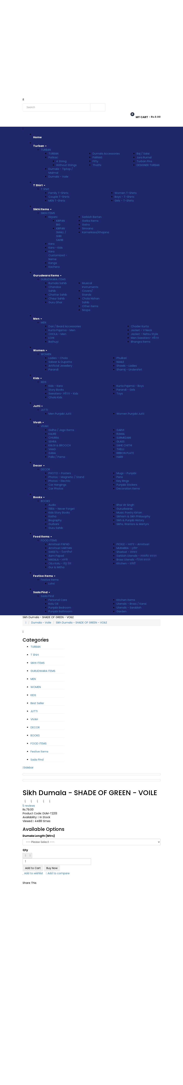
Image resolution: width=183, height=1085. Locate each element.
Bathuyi (53, 342)
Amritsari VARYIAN (60, 548)
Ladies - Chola (58, 358)
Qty (25, 850)
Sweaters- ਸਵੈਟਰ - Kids (63, 393)
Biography (55, 520)
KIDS (43, 382)
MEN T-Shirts (56, 201)
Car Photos (55, 488)
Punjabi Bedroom (59, 607)
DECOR (45, 469)
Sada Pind (47, 596)
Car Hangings (57, 485)
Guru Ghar (55, 302)
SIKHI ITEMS (48, 213)
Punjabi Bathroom (60, 611)
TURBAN (46, 150)
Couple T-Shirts (58, 197)
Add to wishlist (33, 873)
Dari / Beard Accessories (64, 326)
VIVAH (44, 426)
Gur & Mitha (56, 567)
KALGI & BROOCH (59, 445)
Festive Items (50, 580)
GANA (52, 453)
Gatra (86, 225)
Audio (52, 505)
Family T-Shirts (58, 193)
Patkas (53, 157)
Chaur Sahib (56, 298)
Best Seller (37, 703)
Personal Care (57, 600)
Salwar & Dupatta (60, 362)
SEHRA (52, 441)
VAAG (52, 449)
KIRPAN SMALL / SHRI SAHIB (61, 234)
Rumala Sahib (57, 283)
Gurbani (53, 524)
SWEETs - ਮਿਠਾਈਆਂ (60, 552)
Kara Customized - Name (57, 255)
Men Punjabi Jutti (59, 414)
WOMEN (46, 354)
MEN (43, 322)
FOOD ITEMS (49, 540)
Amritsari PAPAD (59, 544)
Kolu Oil (53, 604)
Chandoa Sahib (54, 289)
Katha (52, 516)
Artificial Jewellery (60, 366)
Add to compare (58, 873)
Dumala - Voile (58, 177)
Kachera (54, 267)
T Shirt (45, 189)
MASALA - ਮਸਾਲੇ (58, 560)
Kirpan (53, 217)
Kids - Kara (55, 386)
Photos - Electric (59, 481)
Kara (51, 244)
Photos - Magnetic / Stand (66, 477)
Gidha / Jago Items (61, 430)
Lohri (51, 584)
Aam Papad (56, 556)
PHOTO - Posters (59, 473)
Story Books (56, 390)
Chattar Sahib (57, 295)
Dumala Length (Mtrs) (39, 836)
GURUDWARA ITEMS (53, 279)
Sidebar (28, 767)
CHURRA (53, 438)
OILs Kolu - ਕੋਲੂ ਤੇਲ (59, 563)
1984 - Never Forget (61, 509)
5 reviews (29, 806)
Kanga (52, 263)
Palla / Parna (56, 457)
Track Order (66, 4)
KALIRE (52, 434)
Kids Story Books (59, 512)
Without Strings (66, 165)
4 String (61, 161)
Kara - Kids (55, 248)
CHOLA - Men (57, 334)
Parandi (53, 369)
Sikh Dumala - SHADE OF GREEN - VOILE (81, 622)
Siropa (86, 310)
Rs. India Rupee (33, 4)
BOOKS (45, 501)
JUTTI (44, 410)
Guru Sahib (55, 528)
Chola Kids (55, 397)
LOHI (51, 338)
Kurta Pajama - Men (61, 330)
